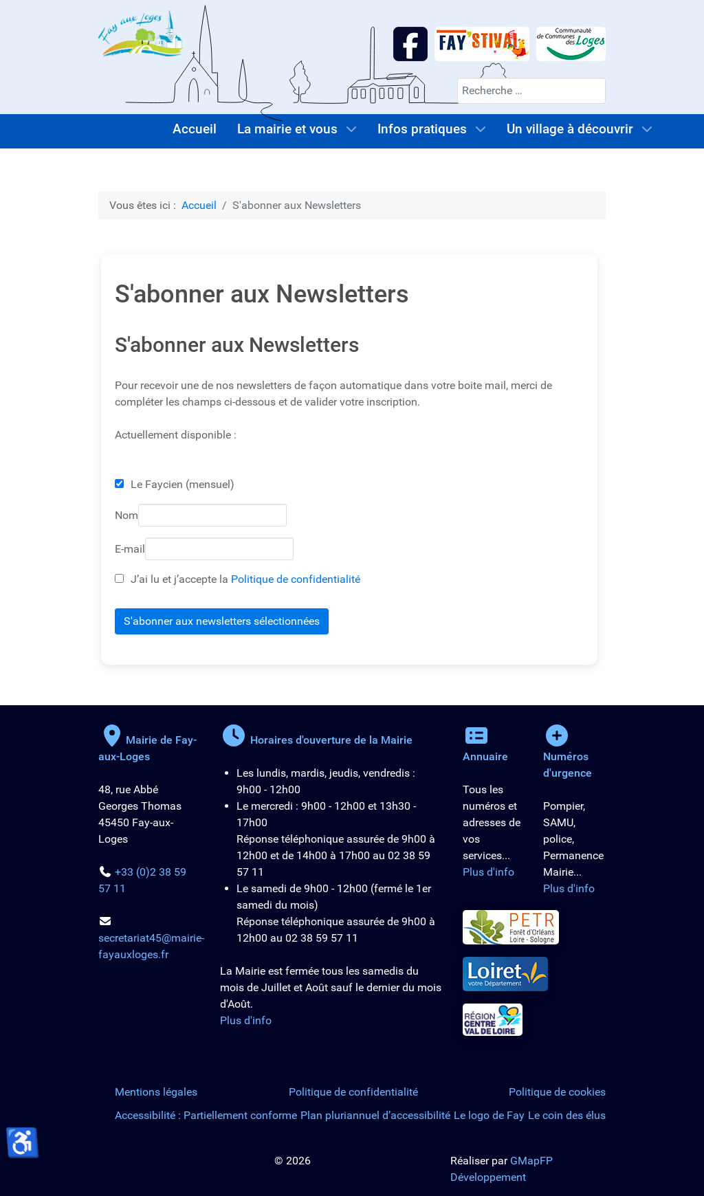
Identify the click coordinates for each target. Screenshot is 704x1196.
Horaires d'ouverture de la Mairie (316, 739)
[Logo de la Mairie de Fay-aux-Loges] (141, 32)
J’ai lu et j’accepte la (237, 579)
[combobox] (531, 91)
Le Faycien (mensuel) (182, 484)
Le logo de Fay (489, 1115)
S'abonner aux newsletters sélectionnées (222, 621)
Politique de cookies (557, 1091)
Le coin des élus (567, 1115)
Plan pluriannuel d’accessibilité (375, 1115)
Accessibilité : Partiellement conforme (206, 1115)
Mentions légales (156, 1091)
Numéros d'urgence (567, 756)
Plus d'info (246, 1020)
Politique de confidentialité (295, 579)
